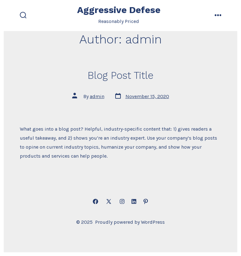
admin (97, 96)
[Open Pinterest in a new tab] (145, 201)
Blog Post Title (120, 75)
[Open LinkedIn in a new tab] (134, 201)
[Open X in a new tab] (109, 201)
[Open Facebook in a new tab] (95, 201)
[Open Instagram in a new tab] (122, 201)
